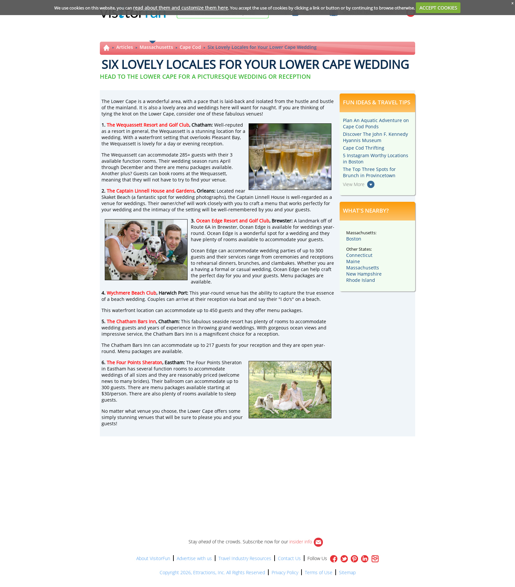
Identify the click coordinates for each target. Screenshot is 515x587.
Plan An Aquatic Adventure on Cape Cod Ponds (376, 123)
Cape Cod (190, 47)
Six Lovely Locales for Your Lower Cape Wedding (262, 47)
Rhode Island (360, 280)
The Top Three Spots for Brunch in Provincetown (369, 172)
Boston (353, 239)
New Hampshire (364, 274)
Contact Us (289, 558)
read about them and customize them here (180, 8)
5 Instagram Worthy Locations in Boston (375, 158)
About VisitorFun (153, 558)
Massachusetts (156, 47)
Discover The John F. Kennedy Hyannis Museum (375, 137)
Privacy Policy (285, 572)
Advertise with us (194, 558)
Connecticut (359, 255)
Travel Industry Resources (244, 558)
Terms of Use (318, 572)
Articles (124, 47)
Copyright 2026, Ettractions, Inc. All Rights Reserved (212, 572)
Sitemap (347, 572)
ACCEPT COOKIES (438, 8)
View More (354, 184)
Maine (353, 261)
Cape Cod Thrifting (363, 148)
